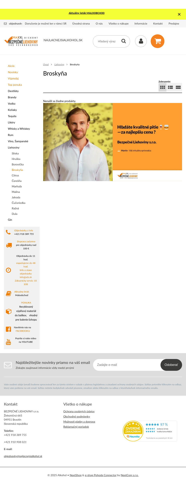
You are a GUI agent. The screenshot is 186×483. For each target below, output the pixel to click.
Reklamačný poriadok (76, 426)
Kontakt (158, 23)
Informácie (141, 23)
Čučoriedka (18, 202)
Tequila (12, 116)
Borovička (18, 164)
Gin (10, 219)
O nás (99, 23)
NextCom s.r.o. (129, 475)
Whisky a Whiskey (19, 128)
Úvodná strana (81, 23)
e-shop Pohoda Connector (101, 475)
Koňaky (12, 109)
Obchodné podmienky (76, 416)
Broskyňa (17, 169)
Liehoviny (13, 147)
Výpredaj (13, 78)
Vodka (11, 103)
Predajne (174, 23)
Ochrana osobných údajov (79, 411)
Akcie (11, 65)
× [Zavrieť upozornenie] (179, 14)
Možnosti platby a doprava (79, 421)
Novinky (13, 72)
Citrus (15, 175)
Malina (16, 191)
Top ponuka (15, 84)
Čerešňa (17, 180)
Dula (14, 213)
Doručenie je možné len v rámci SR (46, 23)
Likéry (11, 122)
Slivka (15, 153)
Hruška (16, 158)
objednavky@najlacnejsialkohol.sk (23, 456)
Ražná (15, 208)
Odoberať (171, 364)
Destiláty (13, 91)
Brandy (12, 97)
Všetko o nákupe (118, 23)
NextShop (76, 475)
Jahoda (16, 197)
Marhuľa (17, 186)
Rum (10, 135)
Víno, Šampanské (18, 141)
